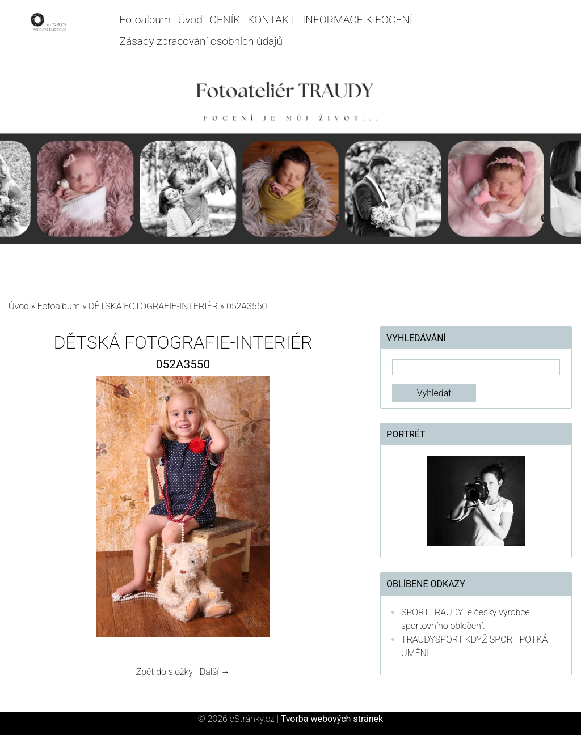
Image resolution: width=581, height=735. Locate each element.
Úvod (190, 19)
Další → (215, 671)
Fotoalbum (145, 19)
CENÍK (225, 19)
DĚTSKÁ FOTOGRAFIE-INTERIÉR (153, 306)
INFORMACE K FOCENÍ (357, 19)
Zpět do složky (164, 671)
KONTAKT (271, 19)
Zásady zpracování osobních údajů (201, 41)
